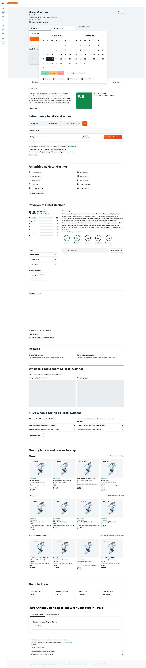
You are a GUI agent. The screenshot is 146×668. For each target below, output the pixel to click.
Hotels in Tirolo (37, 626)
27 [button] (56, 63)
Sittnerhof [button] (104, 520)
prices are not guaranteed (65, 642)
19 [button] (52, 59)
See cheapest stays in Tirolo (115, 495)
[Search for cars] (3, 16)
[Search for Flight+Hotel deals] (3, 20)
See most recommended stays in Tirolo (112, 535)
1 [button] (65, 45)
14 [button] (61, 54)
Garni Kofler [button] (33, 520)
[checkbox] (38, 276)
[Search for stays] (3, 12)
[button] (3, 3)
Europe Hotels (47, 664)
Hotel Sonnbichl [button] (58, 558)
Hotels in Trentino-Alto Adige (69, 664)
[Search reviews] (86, 250)
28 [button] (61, 63)
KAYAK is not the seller (77, 648)
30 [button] (70, 63)
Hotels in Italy (56, 664)
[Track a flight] (3, 29)
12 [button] (52, 54)
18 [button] (47, 59)
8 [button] (65, 50)
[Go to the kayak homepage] (12, 3)
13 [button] (56, 54)
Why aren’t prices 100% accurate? (77, 654)
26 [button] (52, 63)
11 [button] (47, 54)
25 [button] (47, 63)
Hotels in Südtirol (83, 664)
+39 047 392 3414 (34, 19)
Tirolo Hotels (93, 664)
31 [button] (43, 68)
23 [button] (70, 59)
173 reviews (44, 22)
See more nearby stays (117, 456)
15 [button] (65, 54)
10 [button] (43, 54)
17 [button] (43, 59)
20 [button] (56, 59)
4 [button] (47, 50)
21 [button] (61, 59)
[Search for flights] (3, 8)
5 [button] (52, 50)
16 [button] (70, 54)
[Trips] (3, 39)
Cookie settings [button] (33, 155)
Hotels (39, 664)
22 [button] (65, 59)
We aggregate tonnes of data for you (77, 651)
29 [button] (65, 63)
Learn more (72, 146)
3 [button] (43, 50)
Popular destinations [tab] (52, 614)
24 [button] (43, 63)
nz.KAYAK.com (32, 664)
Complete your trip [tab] (37, 614)
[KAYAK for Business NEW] (3, 33)
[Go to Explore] (3, 26)
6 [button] (56, 50)
